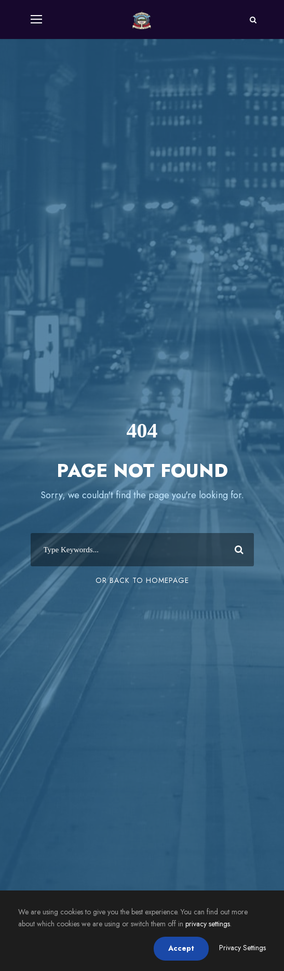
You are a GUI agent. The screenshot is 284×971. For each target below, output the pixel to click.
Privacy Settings (242, 947)
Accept (181, 948)
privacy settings (207, 924)
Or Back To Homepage (142, 580)
